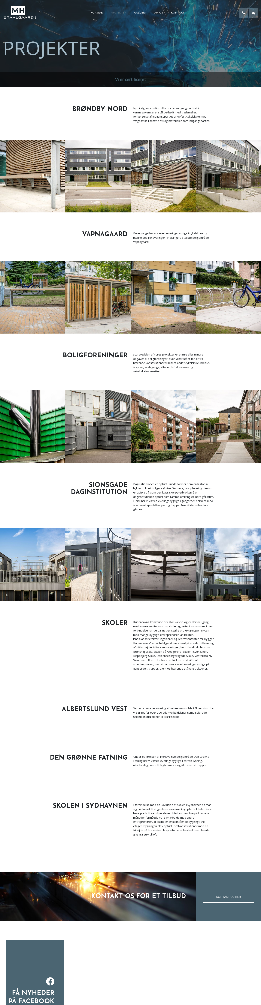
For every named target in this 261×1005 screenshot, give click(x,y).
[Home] (20, 13)
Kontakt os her (228, 896)
